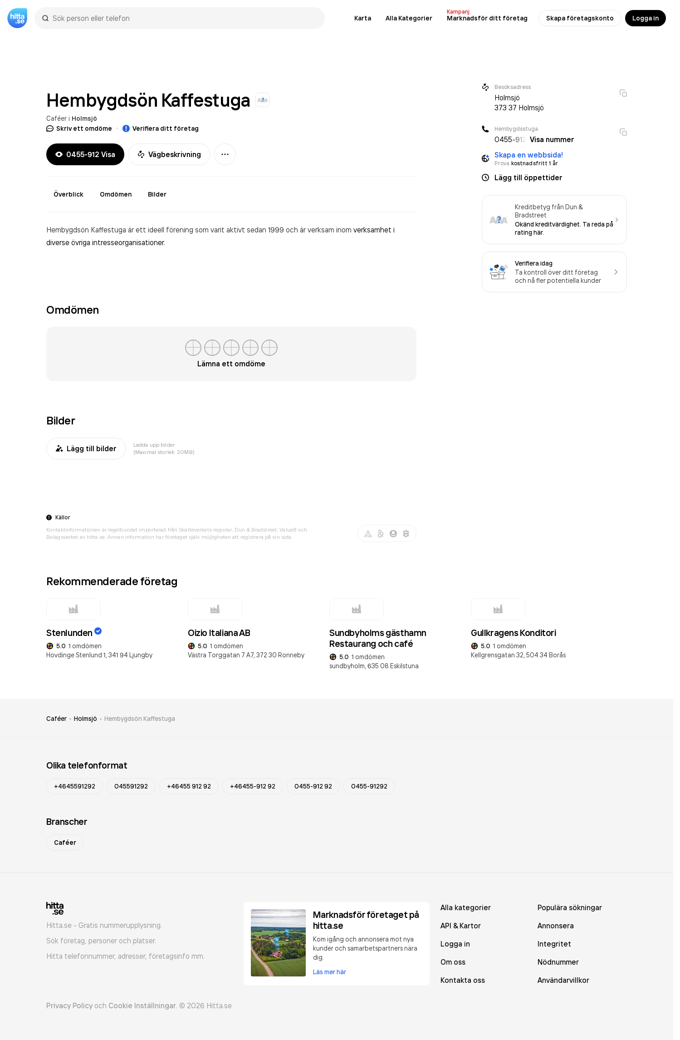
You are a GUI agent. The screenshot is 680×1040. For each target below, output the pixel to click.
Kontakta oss (462, 980)
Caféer (56, 118)
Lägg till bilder (86, 448)
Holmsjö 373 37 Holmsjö (519, 102)
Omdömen (116, 194)
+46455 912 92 (189, 786)
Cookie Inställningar (142, 1005)
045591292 (131, 786)
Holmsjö (84, 118)
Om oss (452, 961)
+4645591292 (74, 786)
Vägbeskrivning (169, 154)
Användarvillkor (563, 980)
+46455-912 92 (252, 786)
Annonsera (556, 925)
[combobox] (184, 18)
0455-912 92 (313, 786)
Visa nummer (552, 139)
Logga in (645, 18)
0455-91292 (369, 786)
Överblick (68, 194)
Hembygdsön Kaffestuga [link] (139, 719)
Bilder (157, 194)
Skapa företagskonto (580, 18)
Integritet (554, 943)
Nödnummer (558, 961)
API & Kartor (460, 925)
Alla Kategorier (409, 18)
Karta (362, 18)
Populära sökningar (570, 907)
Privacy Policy (69, 1005)
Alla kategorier (465, 907)
